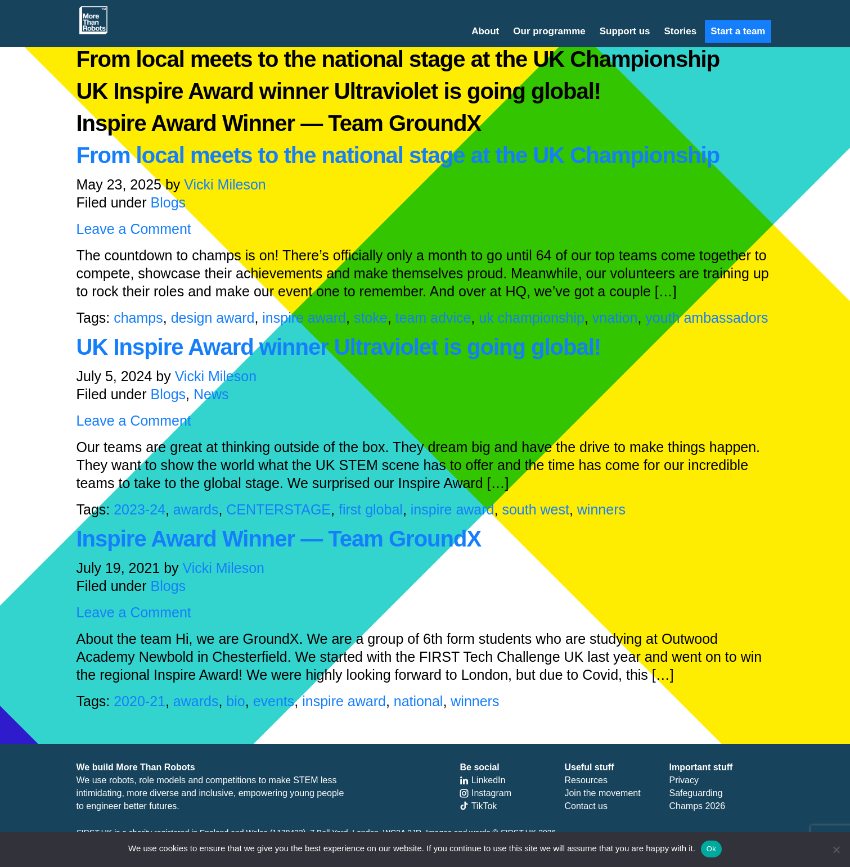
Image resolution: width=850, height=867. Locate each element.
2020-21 (139, 701)
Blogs (168, 202)
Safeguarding (695, 793)
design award (213, 318)
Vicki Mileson (225, 184)
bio (235, 701)
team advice (433, 318)
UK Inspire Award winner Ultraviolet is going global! (339, 347)
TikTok (478, 806)
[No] (836, 849)
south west (535, 509)
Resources (585, 780)
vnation (615, 318)
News (211, 394)
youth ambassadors (706, 318)
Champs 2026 (697, 806)
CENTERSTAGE (278, 509)
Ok (711, 849)
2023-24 (139, 509)
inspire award (304, 318)
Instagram (485, 793)
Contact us (585, 806)
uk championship (531, 318)
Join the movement (602, 793)
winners (601, 509)
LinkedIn (482, 780)
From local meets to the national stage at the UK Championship (398, 155)
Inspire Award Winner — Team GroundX (279, 538)
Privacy (683, 780)
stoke (371, 318)
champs (138, 318)
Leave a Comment (134, 229)
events (274, 701)
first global (371, 509)
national (418, 701)
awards (196, 509)
